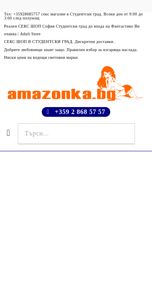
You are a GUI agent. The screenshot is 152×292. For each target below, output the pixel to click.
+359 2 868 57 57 (80, 111)
